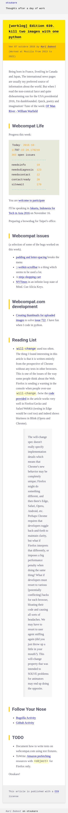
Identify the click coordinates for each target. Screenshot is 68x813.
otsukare (11, 2)
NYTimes (21, 281)
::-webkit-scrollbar (27, 267)
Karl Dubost (48, 46)
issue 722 (40, 320)
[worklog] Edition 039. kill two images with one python (34, 31)
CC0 (57, 790)
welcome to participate (31, 200)
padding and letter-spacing (31, 257)
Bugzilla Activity (26, 717)
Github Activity (25, 722)
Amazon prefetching (39, 755)
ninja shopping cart (30, 276)
